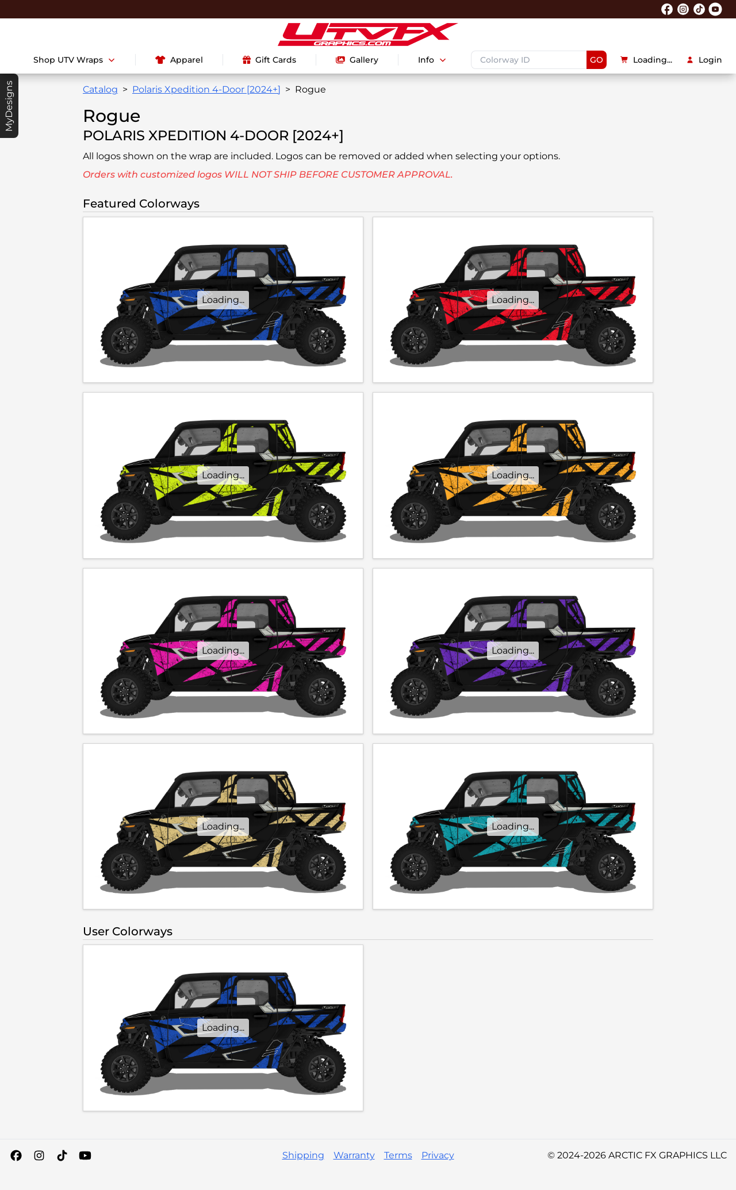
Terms (398, 1155)
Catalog (100, 89)
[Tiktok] (62, 1155)
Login (704, 60)
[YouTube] (85, 1155)
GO (596, 60)
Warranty (354, 1155)
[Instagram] (39, 1155)
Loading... (646, 60)
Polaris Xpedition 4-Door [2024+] (206, 89)
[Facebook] (16, 1155)
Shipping (303, 1155)
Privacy (437, 1155)
